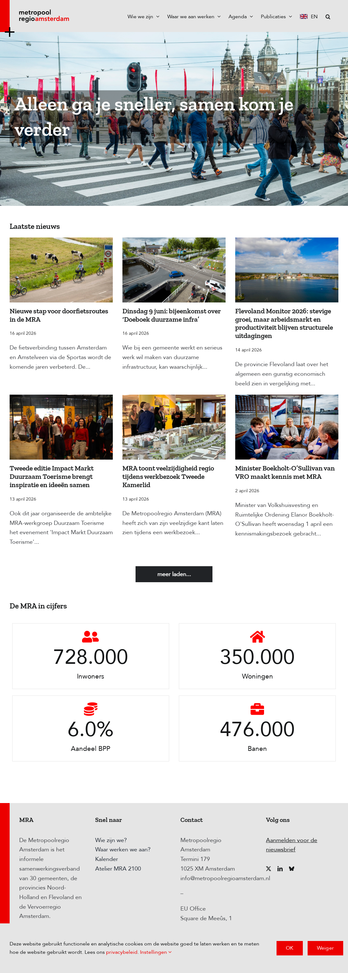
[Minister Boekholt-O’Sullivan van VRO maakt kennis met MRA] (286, 427)
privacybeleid (121, 952)
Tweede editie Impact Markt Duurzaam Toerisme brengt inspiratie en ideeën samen (52, 476)
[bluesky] (291, 868)
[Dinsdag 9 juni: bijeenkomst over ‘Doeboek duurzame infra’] (174, 269)
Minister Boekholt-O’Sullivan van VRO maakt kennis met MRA (285, 472)
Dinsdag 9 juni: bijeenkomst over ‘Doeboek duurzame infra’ (171, 315)
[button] (328, 16)
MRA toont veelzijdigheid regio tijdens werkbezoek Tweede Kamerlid (168, 476)
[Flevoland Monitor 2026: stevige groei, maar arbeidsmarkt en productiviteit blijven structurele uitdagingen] (286, 269)
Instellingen (155, 952)
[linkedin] (280, 868)
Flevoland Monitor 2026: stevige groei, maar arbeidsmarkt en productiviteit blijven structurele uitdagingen (284, 323)
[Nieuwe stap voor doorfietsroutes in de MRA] (61, 269)
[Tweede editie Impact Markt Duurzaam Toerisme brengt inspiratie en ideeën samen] (61, 427)
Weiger (325, 948)
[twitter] (268, 868)
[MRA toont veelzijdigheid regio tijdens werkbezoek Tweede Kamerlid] (174, 427)
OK (289, 948)
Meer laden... (174, 574)
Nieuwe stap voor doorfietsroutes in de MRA (59, 315)
